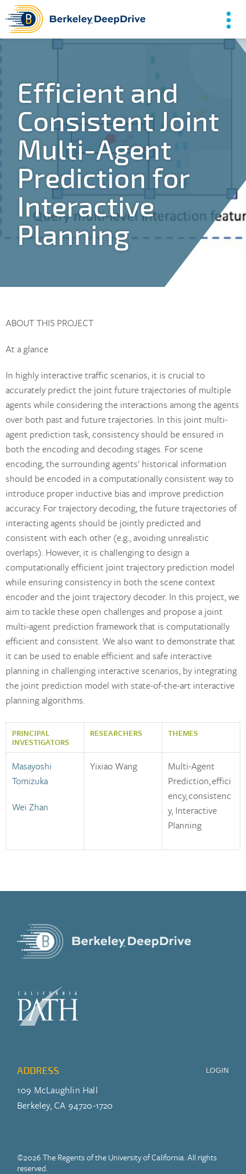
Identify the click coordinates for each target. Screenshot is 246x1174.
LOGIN (217, 1070)
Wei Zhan (30, 807)
